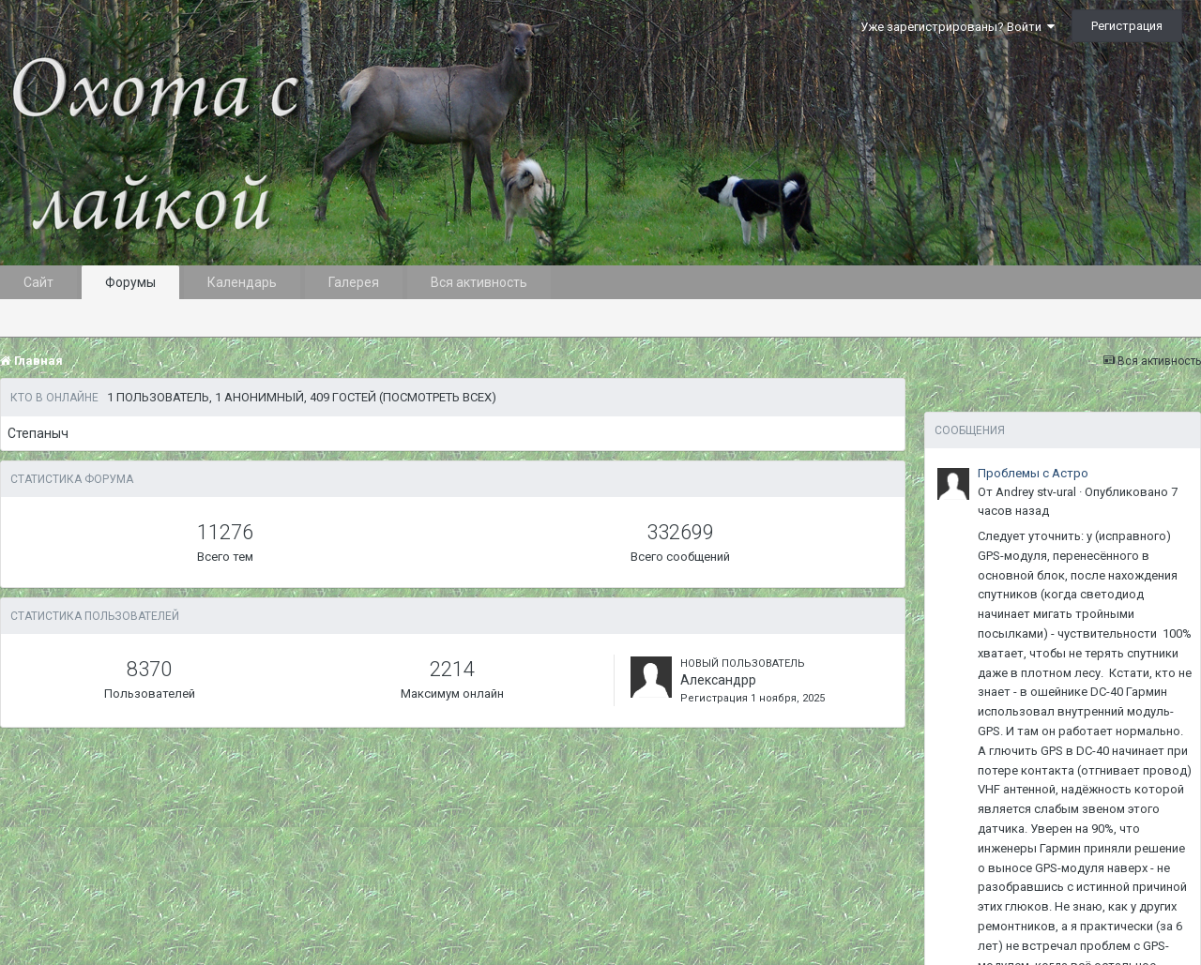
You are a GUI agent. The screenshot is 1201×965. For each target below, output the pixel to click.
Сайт (38, 282)
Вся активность (479, 282)
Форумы (130, 282)
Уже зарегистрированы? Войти (957, 27)
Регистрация (1127, 26)
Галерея (353, 282)
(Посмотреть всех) (437, 397)
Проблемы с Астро (1033, 473)
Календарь (242, 282)
